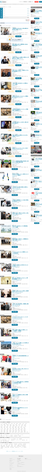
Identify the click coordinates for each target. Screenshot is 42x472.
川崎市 (4, 426)
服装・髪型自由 (12, 447)
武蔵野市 (14, 425)
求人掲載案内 (18, 459)
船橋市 (15, 426)
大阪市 (4, 427)
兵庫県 (18, 427)
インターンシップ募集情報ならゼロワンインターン (5, 4)
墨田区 (10, 425)
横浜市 (1, 426)
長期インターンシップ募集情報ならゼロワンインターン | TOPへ (14, 451)
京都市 (15, 427)
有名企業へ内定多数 (7, 447)
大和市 (10, 426)
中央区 (23, 423)
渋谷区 (12, 423)
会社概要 (10, 469)
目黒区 (10, 424)
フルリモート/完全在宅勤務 (4, 423)
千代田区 (20, 423)
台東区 (16, 424)
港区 (14, 423)
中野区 (5, 425)
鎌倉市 (7, 426)
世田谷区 (8, 424)
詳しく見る (18, 36)
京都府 (13, 427)
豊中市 (7, 427)
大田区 (8, 425)
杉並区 (22, 424)
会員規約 (10, 468)
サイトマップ (10, 466)
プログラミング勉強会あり (23, 447)
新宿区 (17, 423)
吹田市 (10, 427)
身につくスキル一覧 (11, 462)
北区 (19, 425)
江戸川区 (19, 424)
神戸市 (21, 427)
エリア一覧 (10, 464)
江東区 (22, 425)
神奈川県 (25, 425)
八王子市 (2, 425)
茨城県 (24, 427)
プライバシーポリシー (11, 467)
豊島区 (4, 424)
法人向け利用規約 (19, 460)
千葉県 (13, 426)
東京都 (9, 423)
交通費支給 (2, 447)
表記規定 (18, 461)
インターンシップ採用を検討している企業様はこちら (26, 1)
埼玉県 (21, 426)
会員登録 (36, 1)
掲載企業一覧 (10, 460)
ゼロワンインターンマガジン (28, 459)
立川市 (13, 424)
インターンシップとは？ (12, 459)
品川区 (26, 423)
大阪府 (1, 427)
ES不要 (2, 448)
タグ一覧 (10, 461)
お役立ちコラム (11, 465)
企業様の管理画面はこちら (20, 466)
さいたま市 (25, 426)
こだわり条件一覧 (11, 463)
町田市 (25, 424)
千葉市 (18, 426)
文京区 (1, 424)
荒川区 (16, 425)
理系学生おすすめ (17, 447)
